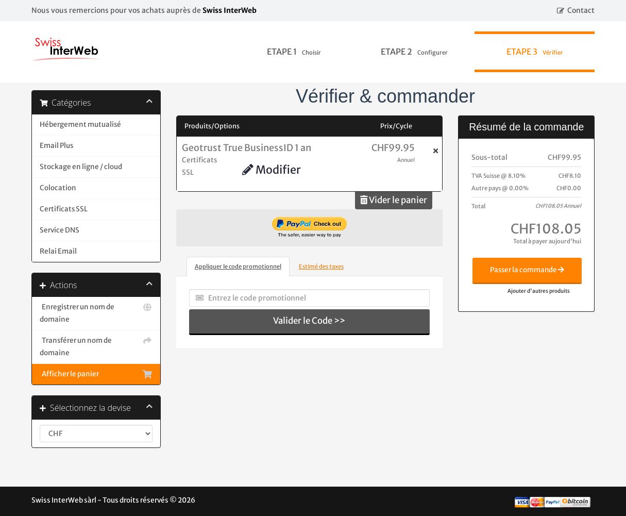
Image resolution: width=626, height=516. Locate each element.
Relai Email (58, 251)
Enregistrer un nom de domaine (96, 312)
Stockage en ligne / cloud (81, 166)
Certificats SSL (64, 209)
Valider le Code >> (309, 320)
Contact (581, 10)
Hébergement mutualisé (80, 124)
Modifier (271, 170)
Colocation (58, 188)
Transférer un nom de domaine (96, 346)
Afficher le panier (96, 374)
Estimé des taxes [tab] (321, 266)
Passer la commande (527, 269)
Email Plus (56, 145)
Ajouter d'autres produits (538, 291)
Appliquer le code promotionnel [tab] (238, 266)
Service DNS (59, 230)
